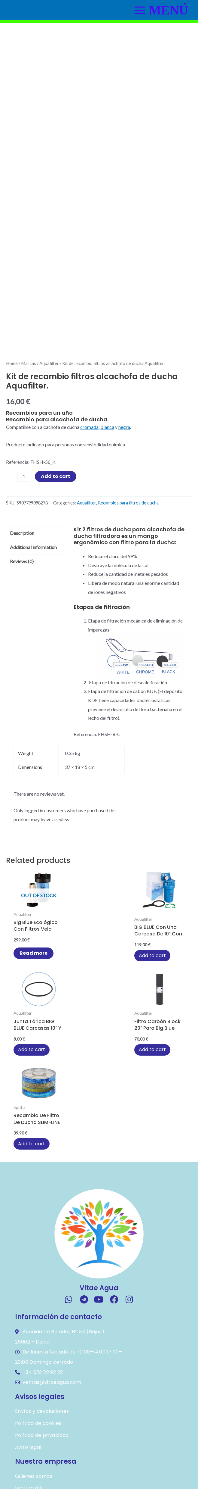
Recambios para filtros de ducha (128, 545)
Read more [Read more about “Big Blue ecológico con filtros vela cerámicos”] (31, 999)
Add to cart (55, 519)
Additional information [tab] (33, 590)
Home (12, 406)
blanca (107, 470)
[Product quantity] (23, 519)
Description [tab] (22, 576)
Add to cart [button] (94, 1002)
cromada (89, 470)
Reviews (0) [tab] (22, 604)
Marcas (28, 406)
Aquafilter (49, 406)
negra (124, 470)
